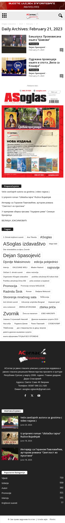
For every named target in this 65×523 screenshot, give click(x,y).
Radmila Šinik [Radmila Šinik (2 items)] (12, 291)
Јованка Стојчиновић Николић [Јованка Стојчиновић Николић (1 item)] (15, 319)
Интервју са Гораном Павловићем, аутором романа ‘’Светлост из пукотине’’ (27, 204)
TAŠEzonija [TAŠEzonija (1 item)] (44, 297)
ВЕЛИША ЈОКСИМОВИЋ (14, 220)
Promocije (34, 44)
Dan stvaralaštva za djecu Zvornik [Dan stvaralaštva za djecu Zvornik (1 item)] (16, 249)
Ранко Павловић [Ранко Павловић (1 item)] (37, 324)
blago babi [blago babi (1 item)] (53, 244)
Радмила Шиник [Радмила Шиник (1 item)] (21, 324)
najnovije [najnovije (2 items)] (53, 267)
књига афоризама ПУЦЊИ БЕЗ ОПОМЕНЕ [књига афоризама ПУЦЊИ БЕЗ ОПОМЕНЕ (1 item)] (20, 336)
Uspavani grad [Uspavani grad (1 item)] (54, 302)
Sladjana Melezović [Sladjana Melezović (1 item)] (42, 291)
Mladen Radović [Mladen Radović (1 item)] (37, 267)
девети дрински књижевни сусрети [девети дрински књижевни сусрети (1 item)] (17, 332)
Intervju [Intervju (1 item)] (6, 267)
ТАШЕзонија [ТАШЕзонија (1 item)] (8, 328)
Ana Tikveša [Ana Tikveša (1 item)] (32, 237)
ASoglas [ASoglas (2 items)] (46, 237)
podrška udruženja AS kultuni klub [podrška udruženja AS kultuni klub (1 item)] (45, 277)
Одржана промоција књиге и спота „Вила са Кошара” (44, 62)
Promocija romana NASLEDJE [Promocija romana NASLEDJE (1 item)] (33, 286)
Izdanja (5, 483)
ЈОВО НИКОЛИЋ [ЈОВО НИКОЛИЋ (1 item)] (48, 313)
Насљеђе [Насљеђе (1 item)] (7, 324)
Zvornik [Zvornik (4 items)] (11, 313)
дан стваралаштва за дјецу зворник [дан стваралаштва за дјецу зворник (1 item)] (31, 328)
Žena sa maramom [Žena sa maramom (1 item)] (30, 313)
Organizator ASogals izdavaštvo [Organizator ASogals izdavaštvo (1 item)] (15, 277)
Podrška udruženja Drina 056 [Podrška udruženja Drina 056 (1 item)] (14, 281)
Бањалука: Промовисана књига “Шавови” (45, 38)
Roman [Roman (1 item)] (29, 291)
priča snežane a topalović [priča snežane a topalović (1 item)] (39, 281)
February (29, 24)
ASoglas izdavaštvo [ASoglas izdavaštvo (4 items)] (24, 243)
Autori (4, 488)
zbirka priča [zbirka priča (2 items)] (48, 307)
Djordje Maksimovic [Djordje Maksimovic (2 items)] (16, 262)
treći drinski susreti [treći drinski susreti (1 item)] (10, 302)
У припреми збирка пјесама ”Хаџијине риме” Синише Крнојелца (28, 213)
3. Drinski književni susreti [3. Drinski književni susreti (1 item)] (13, 237)
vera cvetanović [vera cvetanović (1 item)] (9, 307)
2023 (21, 24)
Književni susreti (9, 503)
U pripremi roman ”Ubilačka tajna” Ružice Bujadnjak (26, 197)
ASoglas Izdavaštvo (9, 24)
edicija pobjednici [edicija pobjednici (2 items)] (46, 262)
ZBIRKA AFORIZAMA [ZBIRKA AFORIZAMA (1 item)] (27, 307)
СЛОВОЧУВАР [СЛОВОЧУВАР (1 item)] (54, 324)
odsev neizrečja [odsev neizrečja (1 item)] (32, 272)
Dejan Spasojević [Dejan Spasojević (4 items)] (22, 255)
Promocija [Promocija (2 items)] (10, 286)
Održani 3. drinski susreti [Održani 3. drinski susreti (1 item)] (12, 272)
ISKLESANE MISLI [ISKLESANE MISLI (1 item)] (20, 267)
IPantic (53, 519)
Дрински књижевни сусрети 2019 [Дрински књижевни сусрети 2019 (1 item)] (44, 319)
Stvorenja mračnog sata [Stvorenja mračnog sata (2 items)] (19, 297)
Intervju (5, 498)
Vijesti (4, 478)
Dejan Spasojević (37, 47)
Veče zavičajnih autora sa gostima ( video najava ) (25, 191)
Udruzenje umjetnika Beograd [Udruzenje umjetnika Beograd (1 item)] (32, 302)
